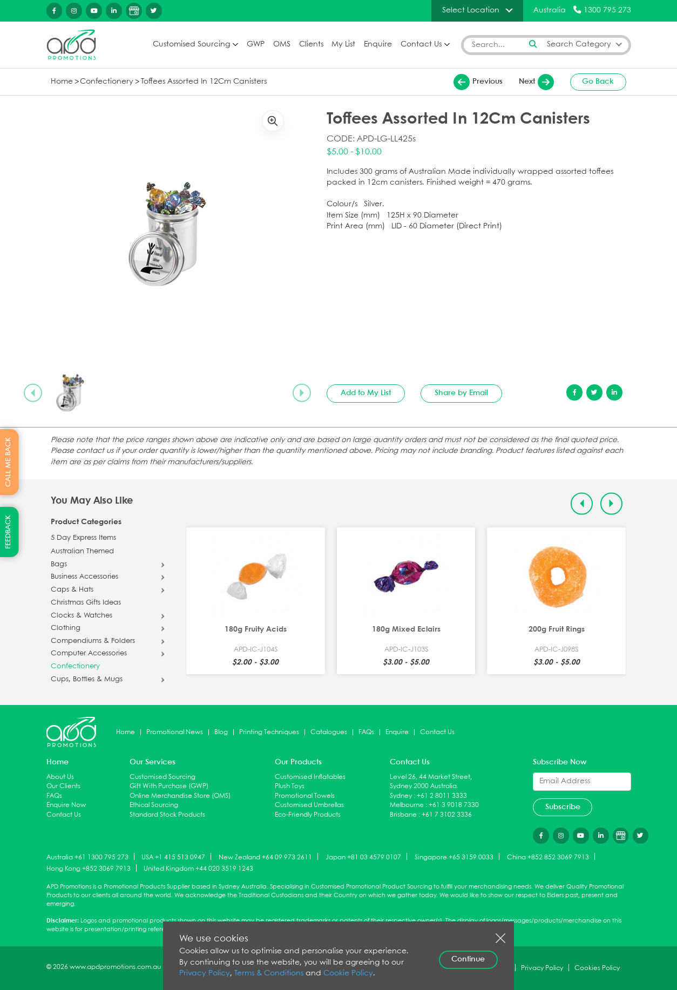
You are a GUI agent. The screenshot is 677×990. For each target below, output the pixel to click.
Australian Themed (82, 551)
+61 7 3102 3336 (447, 815)
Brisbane (403, 815)
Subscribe (562, 807)
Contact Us (421, 44)
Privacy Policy (204, 973)
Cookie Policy (348, 973)
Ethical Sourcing (154, 805)
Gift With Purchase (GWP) (169, 786)
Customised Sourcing (191, 44)
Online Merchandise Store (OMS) (180, 796)
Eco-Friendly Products (308, 815)
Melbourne (407, 805)
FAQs (366, 732)
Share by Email (461, 393)
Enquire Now (66, 805)
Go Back (598, 81)
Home (62, 81)
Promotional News (174, 732)
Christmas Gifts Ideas (86, 603)
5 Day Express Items (83, 538)
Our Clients (63, 786)
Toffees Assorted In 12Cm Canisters (204, 81)
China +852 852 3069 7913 (548, 857)
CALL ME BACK (8, 462)
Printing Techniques (269, 732)
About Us (60, 777)
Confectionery (106, 81)
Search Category (579, 44)
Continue (468, 959)
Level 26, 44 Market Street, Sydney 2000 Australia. (431, 782)
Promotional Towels (305, 796)
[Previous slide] (33, 393)
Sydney (401, 796)
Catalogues (328, 732)
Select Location (470, 10)
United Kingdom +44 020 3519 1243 (198, 869)
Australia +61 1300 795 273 (87, 857)
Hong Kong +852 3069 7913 (88, 869)
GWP (256, 44)
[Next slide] (302, 393)
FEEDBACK (8, 532)
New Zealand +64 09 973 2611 (265, 857)
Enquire (378, 44)
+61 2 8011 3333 (442, 796)
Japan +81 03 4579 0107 (363, 857)
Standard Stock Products (167, 815)
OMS (281, 44)
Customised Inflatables (310, 777)
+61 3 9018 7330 (454, 805)
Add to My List (366, 393)
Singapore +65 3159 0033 (454, 857)
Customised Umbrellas (309, 805)
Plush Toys (289, 786)
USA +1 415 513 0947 (173, 857)
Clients (311, 44)
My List (343, 44)
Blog (221, 732)
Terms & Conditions (268, 973)
